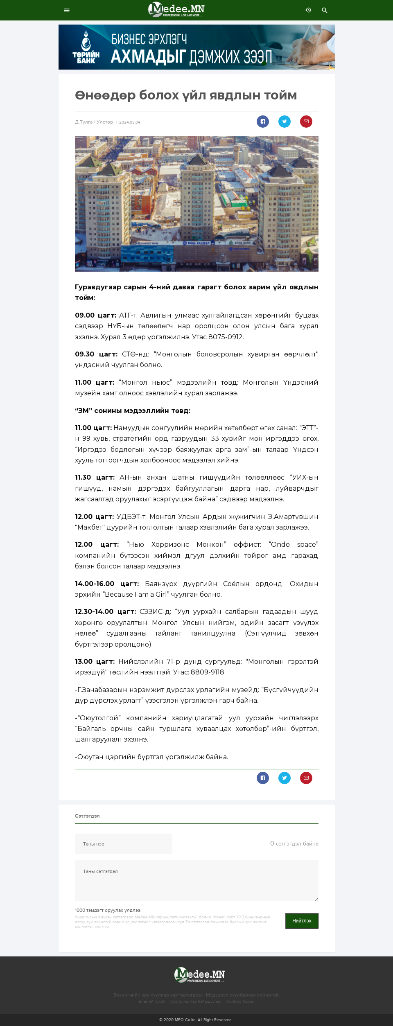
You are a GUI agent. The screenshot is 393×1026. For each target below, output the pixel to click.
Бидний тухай (152, 1001)
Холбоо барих (240, 1001)
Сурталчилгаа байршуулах (195, 1001)
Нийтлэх (301, 921)
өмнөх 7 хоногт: (306, 10)
